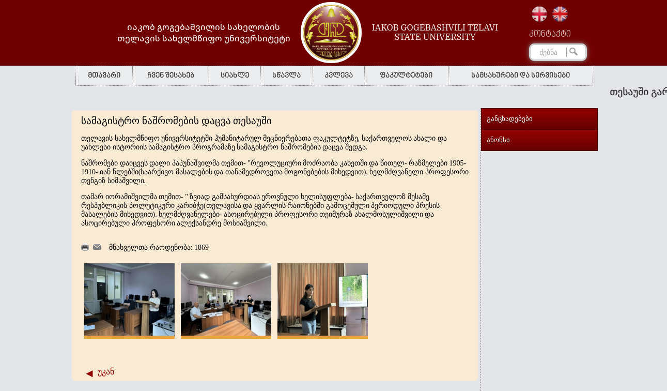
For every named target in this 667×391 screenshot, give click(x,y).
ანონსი (498, 140)
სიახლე (235, 75)
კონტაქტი (550, 34)
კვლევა (338, 75)
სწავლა (286, 75)
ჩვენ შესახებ (170, 75)
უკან (106, 371)
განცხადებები (510, 119)
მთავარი (104, 75)
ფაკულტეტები (406, 75)
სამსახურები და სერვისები (520, 75)
